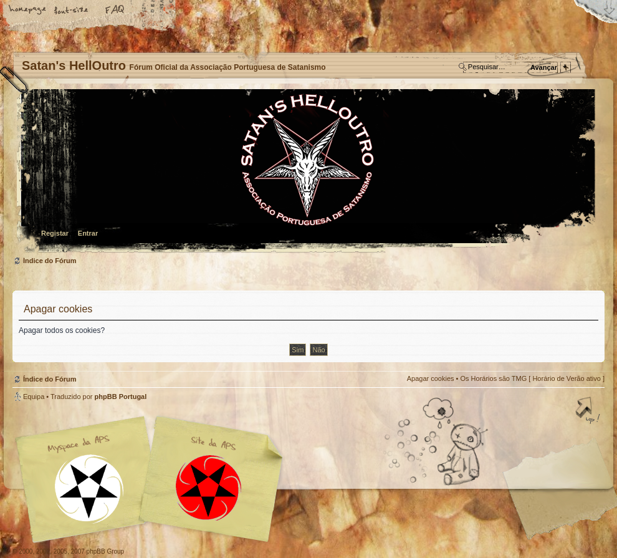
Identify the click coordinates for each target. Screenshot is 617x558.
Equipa (33, 396)
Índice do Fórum (307, 171)
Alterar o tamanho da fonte (71, 10)
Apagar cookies (430, 378)
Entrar (88, 233)
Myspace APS (152, 479)
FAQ (115, 10)
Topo (589, 411)
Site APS (209, 488)
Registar (55, 233)
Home (28, 10)
